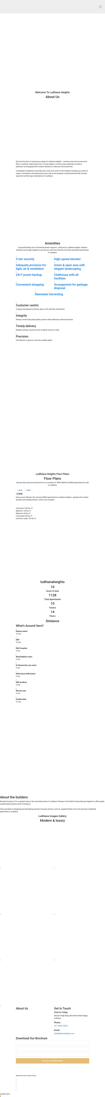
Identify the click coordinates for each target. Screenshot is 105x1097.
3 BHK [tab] (28, 490)
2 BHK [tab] (20, 490)
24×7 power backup (29, 275)
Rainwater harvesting (49, 294)
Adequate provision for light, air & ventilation (31, 266)
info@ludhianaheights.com (64, 1033)
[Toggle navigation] (100, 7)
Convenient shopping (30, 284)
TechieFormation (31, 1075)
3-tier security (25, 259)
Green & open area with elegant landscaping (69, 266)
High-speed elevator (67, 259)
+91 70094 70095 (60, 1026)
